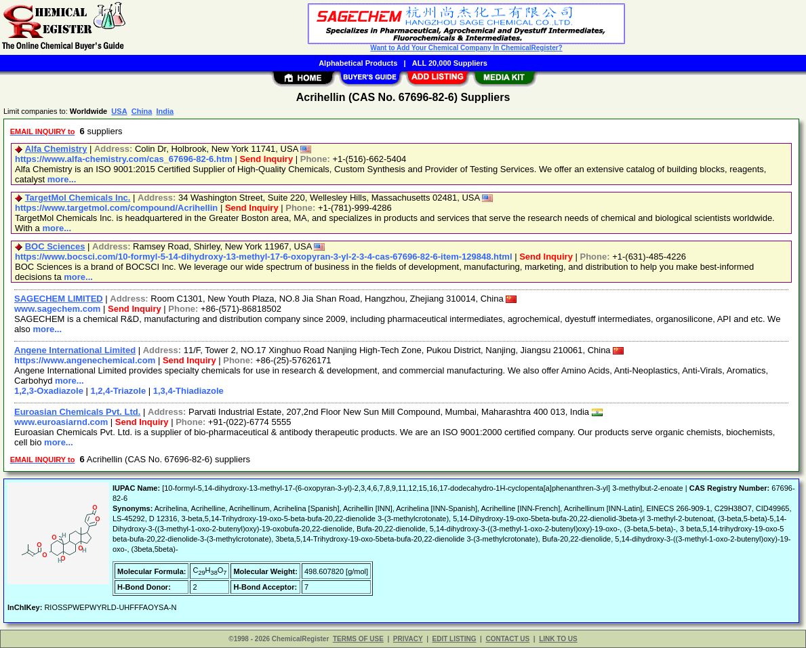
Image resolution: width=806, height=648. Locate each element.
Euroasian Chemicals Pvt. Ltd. (77, 412)
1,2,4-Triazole (118, 391)
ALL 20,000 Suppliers (449, 63)
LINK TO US (558, 639)
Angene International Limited (75, 350)
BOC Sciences (55, 246)
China (142, 111)
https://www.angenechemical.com (84, 360)
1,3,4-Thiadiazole (188, 391)
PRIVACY (408, 639)
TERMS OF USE (358, 639)
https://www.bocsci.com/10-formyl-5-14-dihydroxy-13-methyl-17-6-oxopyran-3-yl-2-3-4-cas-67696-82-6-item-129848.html (263, 256)
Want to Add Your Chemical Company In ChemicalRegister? (466, 48)
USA (119, 111)
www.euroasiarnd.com (61, 422)
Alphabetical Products (358, 63)
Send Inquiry (266, 159)
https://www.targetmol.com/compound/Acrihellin (116, 208)
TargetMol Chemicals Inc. (78, 198)
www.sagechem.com (57, 309)
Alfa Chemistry (56, 149)
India (165, 111)
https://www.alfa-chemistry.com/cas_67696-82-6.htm (124, 159)
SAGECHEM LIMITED (58, 298)
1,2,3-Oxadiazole (48, 391)
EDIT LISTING (454, 639)
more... (62, 179)
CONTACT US (507, 639)
